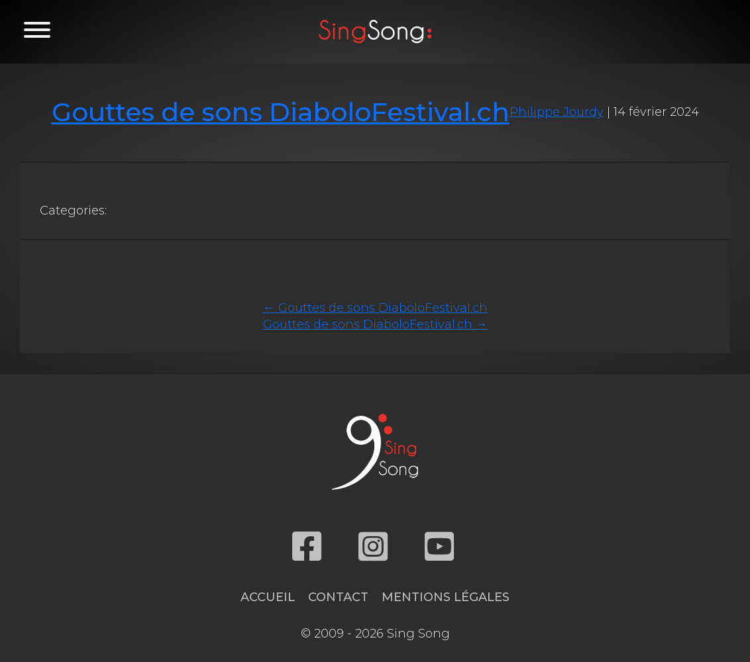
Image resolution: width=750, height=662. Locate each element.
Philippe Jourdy (556, 112)
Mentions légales (445, 597)
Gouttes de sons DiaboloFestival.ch (280, 112)
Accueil (268, 597)
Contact (338, 597)
